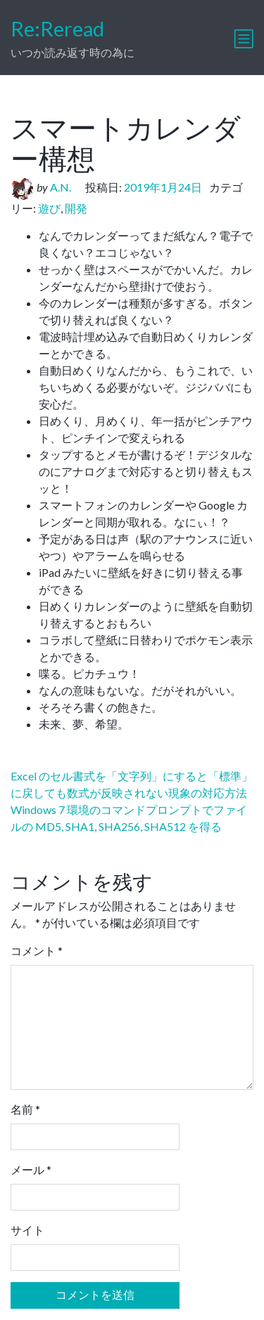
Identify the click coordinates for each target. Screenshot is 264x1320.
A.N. (60, 187)
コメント (37, 950)
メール (31, 1169)
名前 (25, 1109)
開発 (76, 208)
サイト (27, 1229)
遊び (49, 208)
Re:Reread (57, 29)
